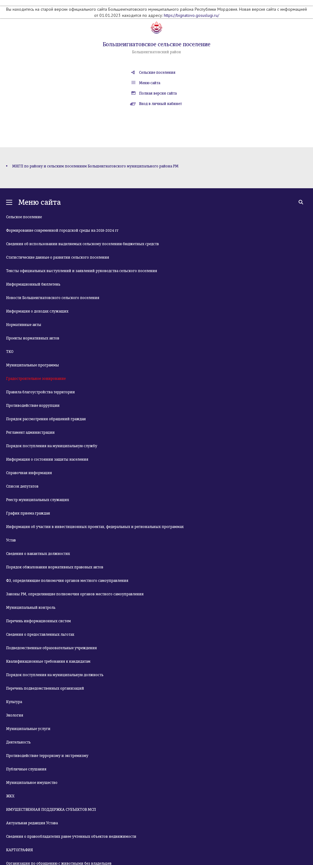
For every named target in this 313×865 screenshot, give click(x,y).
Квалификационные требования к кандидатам (48, 661)
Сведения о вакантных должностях (38, 554)
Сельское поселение (24, 217)
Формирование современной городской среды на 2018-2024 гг (62, 230)
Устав (11, 540)
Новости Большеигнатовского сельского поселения (52, 298)
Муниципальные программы (32, 365)
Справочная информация (29, 473)
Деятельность (18, 742)
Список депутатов (22, 486)
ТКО (9, 352)
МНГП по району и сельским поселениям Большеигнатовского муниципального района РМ (95, 166)
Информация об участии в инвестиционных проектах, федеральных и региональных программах (95, 527)
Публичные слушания (26, 769)
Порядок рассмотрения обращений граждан (46, 419)
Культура (14, 702)
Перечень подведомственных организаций (45, 688)
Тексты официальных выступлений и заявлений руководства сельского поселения (81, 271)
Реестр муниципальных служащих (37, 500)
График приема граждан (28, 513)
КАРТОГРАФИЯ (19, 850)
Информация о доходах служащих (37, 311)
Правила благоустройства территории (40, 392)
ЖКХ (10, 796)
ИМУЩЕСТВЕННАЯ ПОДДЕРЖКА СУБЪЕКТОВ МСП (51, 809)
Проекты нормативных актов (32, 338)
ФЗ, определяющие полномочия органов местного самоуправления (67, 581)
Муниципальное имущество (31, 783)
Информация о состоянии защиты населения (47, 459)
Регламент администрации (30, 432)
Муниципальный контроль (30, 607)
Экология (14, 715)
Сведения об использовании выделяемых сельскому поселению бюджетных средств (82, 244)
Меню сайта (149, 83)
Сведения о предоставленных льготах (40, 634)
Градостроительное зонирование (36, 378)
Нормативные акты (23, 325)
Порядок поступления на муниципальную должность (54, 675)
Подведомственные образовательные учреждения (51, 648)
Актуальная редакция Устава (32, 823)
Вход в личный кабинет (160, 104)
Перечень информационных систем (38, 621)
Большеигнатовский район (156, 52)
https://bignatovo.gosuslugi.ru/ (191, 15)
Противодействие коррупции (33, 405)
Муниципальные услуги (28, 729)
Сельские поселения (157, 72)
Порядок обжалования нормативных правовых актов (54, 567)
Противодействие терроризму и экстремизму (47, 756)
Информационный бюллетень (33, 284)
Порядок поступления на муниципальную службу (51, 446)
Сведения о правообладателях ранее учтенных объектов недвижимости (71, 836)
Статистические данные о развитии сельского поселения (57, 257)
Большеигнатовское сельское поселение (156, 44)
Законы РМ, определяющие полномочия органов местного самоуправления (75, 594)
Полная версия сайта (158, 93)
